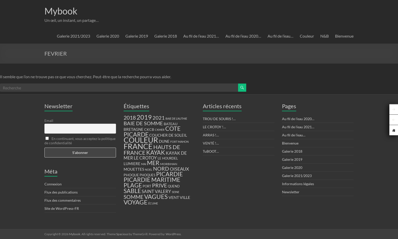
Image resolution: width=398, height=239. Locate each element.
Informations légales (298, 184)
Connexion (53, 184)
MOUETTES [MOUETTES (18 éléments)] (134, 169)
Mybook (60, 11)
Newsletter (291, 192)
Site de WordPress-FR (61, 208)
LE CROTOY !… (214, 127)
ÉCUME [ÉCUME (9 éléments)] (153, 203)
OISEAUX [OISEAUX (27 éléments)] (179, 169)
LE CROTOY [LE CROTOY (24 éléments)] (145, 158)
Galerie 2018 (165, 36)
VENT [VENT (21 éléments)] (174, 197)
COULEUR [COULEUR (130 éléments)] (141, 139)
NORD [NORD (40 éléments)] (161, 168)
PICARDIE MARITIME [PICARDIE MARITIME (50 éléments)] (152, 179)
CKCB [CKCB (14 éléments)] (149, 130)
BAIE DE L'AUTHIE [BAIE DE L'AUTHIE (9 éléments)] (176, 118)
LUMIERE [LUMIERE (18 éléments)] (132, 163)
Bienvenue (344, 36)
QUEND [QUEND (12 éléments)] (174, 186)
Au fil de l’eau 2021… (201, 36)
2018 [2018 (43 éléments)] (130, 117)
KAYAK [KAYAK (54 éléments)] (155, 152)
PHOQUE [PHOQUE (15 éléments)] (131, 175)
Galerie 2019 (136, 36)
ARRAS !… (211, 135)
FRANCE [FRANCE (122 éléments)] (138, 146)
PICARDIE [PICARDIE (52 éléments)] (169, 174)
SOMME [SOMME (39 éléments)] (133, 197)
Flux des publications (61, 192)
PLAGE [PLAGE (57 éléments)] (133, 185)
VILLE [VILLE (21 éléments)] (185, 197)
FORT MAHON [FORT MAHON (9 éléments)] (179, 141)
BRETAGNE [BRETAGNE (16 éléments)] (133, 129)
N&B (324, 36)
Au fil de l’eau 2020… (243, 36)
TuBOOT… (211, 151)
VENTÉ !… (211, 143)
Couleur (307, 36)
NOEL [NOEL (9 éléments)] (148, 169)
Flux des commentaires (62, 200)
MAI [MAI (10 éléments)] (143, 164)
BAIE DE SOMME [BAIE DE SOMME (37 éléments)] (143, 123)
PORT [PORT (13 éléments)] (147, 186)
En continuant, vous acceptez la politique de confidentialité (79, 140)
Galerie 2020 (107, 36)
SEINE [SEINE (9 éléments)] (175, 192)
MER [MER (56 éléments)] (153, 162)
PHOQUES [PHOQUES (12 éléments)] (147, 175)
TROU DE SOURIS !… (219, 119)
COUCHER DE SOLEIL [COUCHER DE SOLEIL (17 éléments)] (168, 135)
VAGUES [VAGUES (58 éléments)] (156, 196)
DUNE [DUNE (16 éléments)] (164, 141)
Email (48, 120)
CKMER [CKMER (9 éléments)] (159, 129)
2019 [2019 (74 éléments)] (144, 117)
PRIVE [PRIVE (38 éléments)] (159, 185)
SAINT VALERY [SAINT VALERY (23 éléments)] (156, 191)
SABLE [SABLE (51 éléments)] (132, 190)
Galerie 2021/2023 (73, 36)
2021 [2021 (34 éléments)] (159, 118)
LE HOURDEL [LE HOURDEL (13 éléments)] (168, 158)
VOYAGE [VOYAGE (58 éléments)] (135, 202)
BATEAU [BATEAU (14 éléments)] (170, 124)
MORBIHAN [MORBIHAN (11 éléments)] (168, 164)
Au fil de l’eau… (280, 36)
